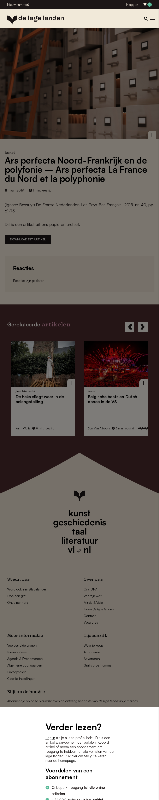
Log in (50, 738)
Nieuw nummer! (18, 5)
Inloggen (132, 5)
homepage (66, 760)
